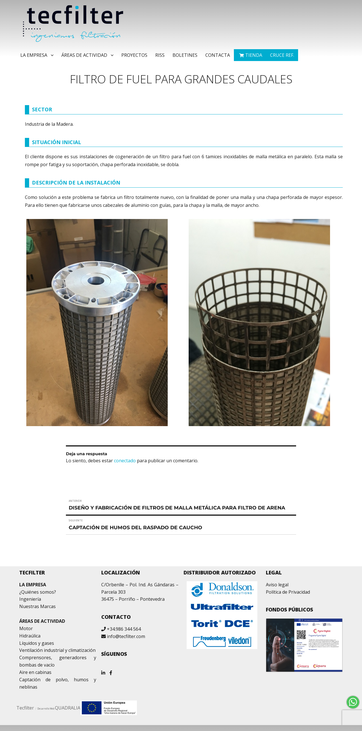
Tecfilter (25, 708)
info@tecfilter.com (126, 636)
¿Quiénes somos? (37, 592)
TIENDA (253, 55)
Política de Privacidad (288, 592)
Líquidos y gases (36, 643)
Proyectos (134, 55)
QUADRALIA (67, 708)
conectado (125, 460)
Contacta (217, 55)
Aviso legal (277, 585)
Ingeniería (30, 599)
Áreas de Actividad (84, 55)
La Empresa (33, 55)
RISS (160, 55)
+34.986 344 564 (124, 629)
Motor (26, 628)
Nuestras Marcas (37, 606)
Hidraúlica (29, 636)
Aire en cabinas (35, 672)
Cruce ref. (282, 55)
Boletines (185, 55)
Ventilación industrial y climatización (57, 650)
